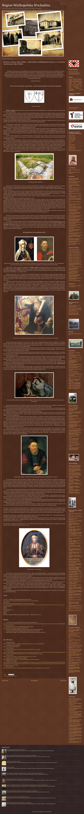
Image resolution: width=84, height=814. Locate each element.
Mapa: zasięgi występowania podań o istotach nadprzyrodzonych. (75, 663)
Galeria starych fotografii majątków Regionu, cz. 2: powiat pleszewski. (75, 383)
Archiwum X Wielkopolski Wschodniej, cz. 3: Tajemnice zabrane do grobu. (75, 706)
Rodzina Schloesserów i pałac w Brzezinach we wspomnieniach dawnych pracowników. (74, 275)
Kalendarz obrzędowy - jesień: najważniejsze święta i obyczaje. (74, 559)
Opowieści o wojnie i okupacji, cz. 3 (75, 255)
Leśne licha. (71, 638)
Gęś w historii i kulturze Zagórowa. (75, 428)
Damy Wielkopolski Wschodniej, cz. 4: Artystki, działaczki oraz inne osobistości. (75, 230)
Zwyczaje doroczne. (72, 136)
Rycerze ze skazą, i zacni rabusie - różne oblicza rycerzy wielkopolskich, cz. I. (75, 199)
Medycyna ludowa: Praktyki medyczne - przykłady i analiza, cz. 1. (75, 606)
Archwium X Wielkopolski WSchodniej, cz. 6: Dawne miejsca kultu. (75, 712)
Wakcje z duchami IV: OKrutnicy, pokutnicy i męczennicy (74, 652)
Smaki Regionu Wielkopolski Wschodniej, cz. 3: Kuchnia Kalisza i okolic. (75, 483)
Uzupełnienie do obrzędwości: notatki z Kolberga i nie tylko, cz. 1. (75, 574)
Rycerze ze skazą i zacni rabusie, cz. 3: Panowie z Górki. (75, 204)
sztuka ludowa (79, 85)
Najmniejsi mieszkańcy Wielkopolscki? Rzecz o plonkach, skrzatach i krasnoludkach (75, 630)
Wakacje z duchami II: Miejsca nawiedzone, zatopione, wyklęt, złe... (18, 796)
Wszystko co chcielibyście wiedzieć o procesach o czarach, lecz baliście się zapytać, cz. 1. (75, 588)
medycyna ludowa (72, 83)
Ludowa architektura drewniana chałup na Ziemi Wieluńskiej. (74, 439)
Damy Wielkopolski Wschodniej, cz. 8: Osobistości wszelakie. (75, 241)
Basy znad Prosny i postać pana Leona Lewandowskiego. (74, 182)
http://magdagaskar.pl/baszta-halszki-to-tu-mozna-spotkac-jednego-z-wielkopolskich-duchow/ (21, 659)
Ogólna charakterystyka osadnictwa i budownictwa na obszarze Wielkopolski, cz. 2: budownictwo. (75, 433)
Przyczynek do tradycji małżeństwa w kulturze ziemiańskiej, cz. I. (75, 365)
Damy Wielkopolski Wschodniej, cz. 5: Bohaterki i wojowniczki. (75, 233)
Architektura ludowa (72, 147)
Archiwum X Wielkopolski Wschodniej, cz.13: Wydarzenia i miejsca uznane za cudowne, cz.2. (75, 739)
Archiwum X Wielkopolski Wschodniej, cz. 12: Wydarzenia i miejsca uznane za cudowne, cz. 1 (75, 735)
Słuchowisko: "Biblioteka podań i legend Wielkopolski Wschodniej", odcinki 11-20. (74, 671)
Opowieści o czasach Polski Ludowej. (75, 261)
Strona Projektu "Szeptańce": (74, 107)
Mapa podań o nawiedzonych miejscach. (13, 761)
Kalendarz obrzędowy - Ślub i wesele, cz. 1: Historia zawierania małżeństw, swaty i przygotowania (75, 533)
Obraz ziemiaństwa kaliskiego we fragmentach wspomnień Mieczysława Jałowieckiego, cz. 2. (22, 790)
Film (74, 81)
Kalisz (81, 81)
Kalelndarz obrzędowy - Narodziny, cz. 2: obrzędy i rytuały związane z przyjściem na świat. (75, 530)
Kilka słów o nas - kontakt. (73, 71)
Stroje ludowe (71, 141)
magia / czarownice (77, 82)
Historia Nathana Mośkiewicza (74, 251)
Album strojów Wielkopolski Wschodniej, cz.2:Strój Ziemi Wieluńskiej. (73, 416)
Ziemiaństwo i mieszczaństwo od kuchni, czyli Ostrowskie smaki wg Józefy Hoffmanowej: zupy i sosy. (74, 466)
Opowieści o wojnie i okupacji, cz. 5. (75, 258)
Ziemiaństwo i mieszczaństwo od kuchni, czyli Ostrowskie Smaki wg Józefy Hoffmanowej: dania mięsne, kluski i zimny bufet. (75, 470)
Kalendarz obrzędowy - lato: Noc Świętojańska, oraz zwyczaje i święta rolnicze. (75, 556)
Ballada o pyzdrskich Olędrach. (74, 249)
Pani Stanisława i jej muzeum (74, 184)
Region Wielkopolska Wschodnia (26, 5)
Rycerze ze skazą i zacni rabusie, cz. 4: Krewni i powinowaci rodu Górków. (75, 207)
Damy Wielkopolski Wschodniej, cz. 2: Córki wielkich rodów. (75, 225)
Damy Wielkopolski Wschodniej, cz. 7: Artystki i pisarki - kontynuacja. (75, 239)
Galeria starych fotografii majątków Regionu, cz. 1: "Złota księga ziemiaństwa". (75, 380)
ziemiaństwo (71, 90)
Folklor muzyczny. (72, 144)
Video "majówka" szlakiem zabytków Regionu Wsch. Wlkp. (75, 310)
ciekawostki (12, 676)
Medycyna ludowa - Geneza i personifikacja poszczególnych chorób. (74, 603)
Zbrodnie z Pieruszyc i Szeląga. (74, 723)
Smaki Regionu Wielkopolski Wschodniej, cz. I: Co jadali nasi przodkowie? (74, 477)
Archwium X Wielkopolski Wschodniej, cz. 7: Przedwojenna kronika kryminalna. (75, 717)
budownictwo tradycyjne (77, 80)
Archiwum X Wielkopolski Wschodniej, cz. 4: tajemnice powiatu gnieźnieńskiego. (75, 709)
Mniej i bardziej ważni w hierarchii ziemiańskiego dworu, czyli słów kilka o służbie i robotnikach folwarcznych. (25, 773)
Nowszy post (5, 680)
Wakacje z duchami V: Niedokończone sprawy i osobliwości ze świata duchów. (75, 655)
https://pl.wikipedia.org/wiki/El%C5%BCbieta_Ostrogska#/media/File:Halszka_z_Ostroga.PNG (21, 649)
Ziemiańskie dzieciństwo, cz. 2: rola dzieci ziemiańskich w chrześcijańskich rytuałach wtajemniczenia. (75, 361)
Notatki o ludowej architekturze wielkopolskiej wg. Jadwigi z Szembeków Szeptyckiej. (74, 448)
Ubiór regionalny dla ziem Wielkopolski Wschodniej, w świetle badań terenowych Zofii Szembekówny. (75, 426)
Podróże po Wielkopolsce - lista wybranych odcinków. (74, 306)
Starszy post (63, 680)
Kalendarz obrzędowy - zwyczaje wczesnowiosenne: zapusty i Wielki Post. (75, 546)
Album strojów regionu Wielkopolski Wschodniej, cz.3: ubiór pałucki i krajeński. (75, 413)
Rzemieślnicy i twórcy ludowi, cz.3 (74, 189)
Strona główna (34, 680)
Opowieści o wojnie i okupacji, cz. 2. (75, 254)
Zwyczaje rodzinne (72, 138)
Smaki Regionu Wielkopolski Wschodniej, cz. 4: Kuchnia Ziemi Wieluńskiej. (74, 487)
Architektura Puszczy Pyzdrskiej (74, 443)
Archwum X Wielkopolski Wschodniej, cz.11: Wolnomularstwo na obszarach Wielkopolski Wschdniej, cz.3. (75, 732)
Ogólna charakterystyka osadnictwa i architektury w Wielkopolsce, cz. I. (75, 431)
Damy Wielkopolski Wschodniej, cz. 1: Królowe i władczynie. (75, 223)
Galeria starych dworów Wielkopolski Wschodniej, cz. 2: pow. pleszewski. (19, 802)
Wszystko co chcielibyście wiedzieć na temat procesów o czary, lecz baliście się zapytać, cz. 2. (75, 591)
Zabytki (80, 89)
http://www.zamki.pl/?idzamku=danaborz (11, 646)
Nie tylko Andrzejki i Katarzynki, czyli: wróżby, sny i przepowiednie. (75, 579)
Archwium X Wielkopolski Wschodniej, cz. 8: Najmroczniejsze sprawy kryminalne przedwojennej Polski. (75, 720)
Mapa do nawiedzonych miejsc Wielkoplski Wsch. (74, 665)
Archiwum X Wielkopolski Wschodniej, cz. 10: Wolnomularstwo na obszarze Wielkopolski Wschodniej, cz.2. (75, 729)
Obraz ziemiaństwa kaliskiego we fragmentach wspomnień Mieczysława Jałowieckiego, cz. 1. (22, 755)
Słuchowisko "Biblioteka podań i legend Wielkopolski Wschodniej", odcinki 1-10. (74, 668)
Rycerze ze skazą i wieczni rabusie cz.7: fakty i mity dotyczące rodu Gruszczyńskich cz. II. (75, 216)
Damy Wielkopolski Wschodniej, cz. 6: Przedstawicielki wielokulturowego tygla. (75, 236)
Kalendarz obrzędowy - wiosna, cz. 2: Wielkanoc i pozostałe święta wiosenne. (75, 553)
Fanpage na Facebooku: (73, 108)
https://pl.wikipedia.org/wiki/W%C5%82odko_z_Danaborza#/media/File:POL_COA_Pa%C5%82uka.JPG (23, 643)
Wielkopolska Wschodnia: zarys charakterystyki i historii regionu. (74, 73)
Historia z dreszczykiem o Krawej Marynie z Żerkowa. (74, 244)
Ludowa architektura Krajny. (73, 442)
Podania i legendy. (72, 135)
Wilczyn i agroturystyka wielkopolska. (75, 308)
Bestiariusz (79, 78)
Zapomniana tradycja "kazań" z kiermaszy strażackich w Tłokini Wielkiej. (74, 524)
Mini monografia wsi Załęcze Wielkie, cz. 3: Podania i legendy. (75, 572)
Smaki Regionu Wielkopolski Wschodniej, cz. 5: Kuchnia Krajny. (75, 490)
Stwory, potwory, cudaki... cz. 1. (74, 642)
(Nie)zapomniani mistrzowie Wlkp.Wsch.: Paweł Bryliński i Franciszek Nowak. (74, 179)
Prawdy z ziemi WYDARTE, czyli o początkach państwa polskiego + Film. (75, 699)
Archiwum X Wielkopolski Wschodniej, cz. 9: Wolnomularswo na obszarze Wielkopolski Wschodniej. (75, 725)
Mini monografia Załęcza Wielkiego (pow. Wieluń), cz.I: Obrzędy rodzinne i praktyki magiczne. (75, 564)
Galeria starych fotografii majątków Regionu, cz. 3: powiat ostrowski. (75, 385)
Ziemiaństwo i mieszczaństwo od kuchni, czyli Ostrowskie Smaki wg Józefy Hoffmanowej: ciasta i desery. (75, 473)
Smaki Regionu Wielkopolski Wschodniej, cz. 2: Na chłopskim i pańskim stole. (74, 480)
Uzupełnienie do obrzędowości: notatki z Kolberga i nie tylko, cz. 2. (75, 576)
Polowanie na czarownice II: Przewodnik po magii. (73, 583)
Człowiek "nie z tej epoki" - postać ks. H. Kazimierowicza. (75, 196)
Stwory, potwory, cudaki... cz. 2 (74, 643)
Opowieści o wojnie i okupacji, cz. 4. (75, 257)
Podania (77, 84)
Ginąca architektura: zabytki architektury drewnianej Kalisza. (74, 314)
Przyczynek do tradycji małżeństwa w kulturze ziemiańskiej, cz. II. (75, 367)
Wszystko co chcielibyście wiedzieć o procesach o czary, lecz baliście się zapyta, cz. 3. (75, 595)
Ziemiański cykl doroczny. (73, 371)
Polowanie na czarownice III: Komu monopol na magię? (75, 585)
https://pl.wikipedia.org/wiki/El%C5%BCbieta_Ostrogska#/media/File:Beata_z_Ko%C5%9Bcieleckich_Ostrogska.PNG (26, 667)
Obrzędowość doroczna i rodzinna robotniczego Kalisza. (74, 562)
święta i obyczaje (73, 86)
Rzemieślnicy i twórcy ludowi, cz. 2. (75, 188)
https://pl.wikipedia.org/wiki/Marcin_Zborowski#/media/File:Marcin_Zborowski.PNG (19, 656)
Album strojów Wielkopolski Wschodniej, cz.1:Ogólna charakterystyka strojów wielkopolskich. (73, 409)
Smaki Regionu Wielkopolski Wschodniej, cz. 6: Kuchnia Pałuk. (74, 492)
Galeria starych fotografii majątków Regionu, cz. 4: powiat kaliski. (75, 388)
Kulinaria (70, 82)
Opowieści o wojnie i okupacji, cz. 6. (75, 260)
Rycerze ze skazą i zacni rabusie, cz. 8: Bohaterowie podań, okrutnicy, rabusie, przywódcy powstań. (75, 220)
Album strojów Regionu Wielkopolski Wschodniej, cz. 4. (16, 749)
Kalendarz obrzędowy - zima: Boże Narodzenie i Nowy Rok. (75, 541)
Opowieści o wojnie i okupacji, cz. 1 (75, 252)
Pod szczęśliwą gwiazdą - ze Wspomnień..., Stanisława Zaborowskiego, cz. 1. (74, 269)
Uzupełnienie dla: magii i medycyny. (75, 610)
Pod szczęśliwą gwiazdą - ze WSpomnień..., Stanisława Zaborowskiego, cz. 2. (74, 272)
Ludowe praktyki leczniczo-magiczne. (75, 150)
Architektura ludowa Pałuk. (73, 440)
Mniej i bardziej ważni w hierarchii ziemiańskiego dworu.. (74, 355)
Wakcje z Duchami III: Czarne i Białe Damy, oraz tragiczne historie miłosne (75, 650)
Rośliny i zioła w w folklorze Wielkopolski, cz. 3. (73, 519)
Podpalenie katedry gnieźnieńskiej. (75, 280)
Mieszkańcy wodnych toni (73, 634)
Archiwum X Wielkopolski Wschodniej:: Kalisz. (73, 701)
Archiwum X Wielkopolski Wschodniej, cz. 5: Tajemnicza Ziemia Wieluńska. (75, 714)
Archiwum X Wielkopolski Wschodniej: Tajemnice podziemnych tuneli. (75, 742)
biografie (7, 676)
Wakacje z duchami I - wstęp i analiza (75, 645)
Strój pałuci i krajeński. (10, 767)
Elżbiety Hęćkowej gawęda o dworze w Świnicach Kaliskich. (75, 278)
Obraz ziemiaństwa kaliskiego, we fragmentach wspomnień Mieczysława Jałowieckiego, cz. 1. (75, 264)
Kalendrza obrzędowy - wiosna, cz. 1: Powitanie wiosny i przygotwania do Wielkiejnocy (75, 549)
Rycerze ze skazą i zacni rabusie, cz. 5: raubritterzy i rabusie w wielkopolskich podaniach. (75, 209)
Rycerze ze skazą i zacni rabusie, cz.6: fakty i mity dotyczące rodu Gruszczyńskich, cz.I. (74, 213)
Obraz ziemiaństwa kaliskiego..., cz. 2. (75, 266)
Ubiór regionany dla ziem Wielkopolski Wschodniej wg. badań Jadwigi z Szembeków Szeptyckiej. (75, 422)
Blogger (50, 811)
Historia (15, 676)
